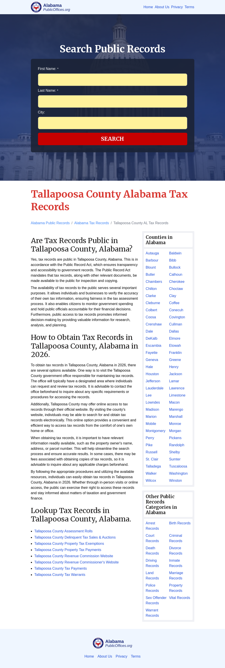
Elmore (174, 338)
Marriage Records (176, 575)
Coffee (174, 303)
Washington (178, 473)
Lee (149, 395)
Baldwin (175, 253)
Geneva (152, 360)
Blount (151, 267)
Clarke (151, 296)
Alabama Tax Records (91, 223)
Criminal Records (175, 538)
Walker (151, 473)
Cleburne (153, 303)
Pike (149, 445)
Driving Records (152, 563)
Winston (175, 480)
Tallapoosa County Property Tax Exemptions (69, 543)
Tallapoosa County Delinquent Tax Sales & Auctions (75, 537)
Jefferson (153, 381)
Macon (174, 402)
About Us (162, 7)
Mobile (151, 424)
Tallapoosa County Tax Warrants (59, 575)
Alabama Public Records (50, 223)
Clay (172, 296)
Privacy (177, 7)
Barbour (152, 260)
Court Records (152, 538)
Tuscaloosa (178, 466)
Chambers (154, 281)
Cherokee (176, 281)
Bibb (172, 260)
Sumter (175, 459)
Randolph (176, 445)
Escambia (153, 345)
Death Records (152, 550)
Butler (150, 274)
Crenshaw (154, 324)
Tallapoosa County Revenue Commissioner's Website (76, 562)
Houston (152, 374)
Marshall (175, 416)
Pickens (175, 438)
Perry (150, 438)
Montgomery (155, 431)
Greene (175, 360)
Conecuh (176, 310)
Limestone (177, 395)
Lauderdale (154, 388)
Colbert (151, 310)
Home (148, 7)
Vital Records (179, 598)
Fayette (151, 353)
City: (41, 112)
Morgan (175, 431)
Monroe (175, 424)
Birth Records (180, 523)
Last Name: (48, 90)
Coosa (151, 317)
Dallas (174, 331)
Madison (152, 409)
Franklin (175, 353)
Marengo (176, 409)
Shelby (174, 452)
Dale (149, 331)
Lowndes (153, 402)
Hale (149, 367)
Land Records (152, 575)
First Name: (48, 69)
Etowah (175, 345)
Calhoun (175, 274)
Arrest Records (152, 525)
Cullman (175, 324)
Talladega (153, 466)
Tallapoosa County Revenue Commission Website (73, 556)
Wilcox (151, 480)
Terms (189, 7)
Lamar (174, 381)
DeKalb (151, 338)
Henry (174, 367)
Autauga (152, 253)
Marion (151, 416)
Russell (151, 452)
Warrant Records (152, 612)
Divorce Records (175, 550)
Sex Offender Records (156, 600)
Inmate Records (175, 563)
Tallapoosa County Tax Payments (60, 568)
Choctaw (176, 289)
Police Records (152, 588)
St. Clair (152, 459)
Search (112, 138)
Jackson (175, 374)
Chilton (151, 289)
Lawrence (176, 388)
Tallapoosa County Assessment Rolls (63, 531)
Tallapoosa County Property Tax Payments (67, 550)
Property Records (175, 588)
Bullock (175, 267)
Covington (177, 317)
